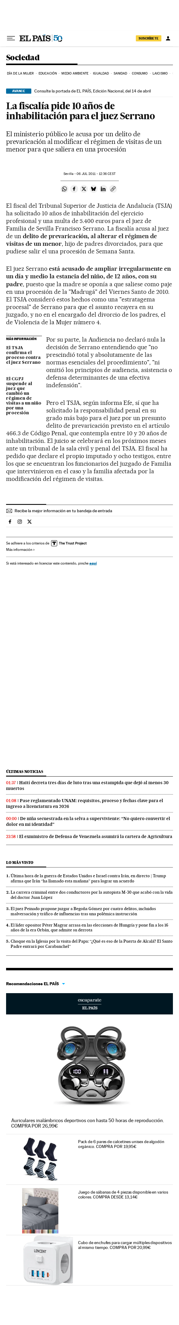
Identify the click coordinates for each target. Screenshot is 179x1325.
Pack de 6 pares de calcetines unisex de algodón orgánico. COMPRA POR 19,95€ (121, 1144)
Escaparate (89, 1003)
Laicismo (160, 73)
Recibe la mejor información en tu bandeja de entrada (63, 510)
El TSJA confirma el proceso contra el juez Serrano (23, 355)
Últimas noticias (24, 771)
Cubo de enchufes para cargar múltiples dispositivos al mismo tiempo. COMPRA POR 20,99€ (125, 1245)
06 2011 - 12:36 (96, 174)
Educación (48, 73)
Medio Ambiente (74, 73)
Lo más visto (19, 862)
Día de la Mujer (20, 73)
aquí (93, 563)
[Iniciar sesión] (168, 38)
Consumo (140, 73)
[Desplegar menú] (11, 38)
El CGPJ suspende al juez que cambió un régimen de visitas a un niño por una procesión (23, 396)
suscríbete (149, 38)
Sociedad (23, 58)
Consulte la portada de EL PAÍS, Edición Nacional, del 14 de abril (92, 91)
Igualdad (101, 73)
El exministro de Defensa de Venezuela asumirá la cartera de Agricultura (95, 836)
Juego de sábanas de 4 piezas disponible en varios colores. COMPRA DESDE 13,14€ (123, 1194)
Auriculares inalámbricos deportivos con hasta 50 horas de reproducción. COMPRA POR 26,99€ (87, 1123)
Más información (20, 550)
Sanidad (120, 73)
